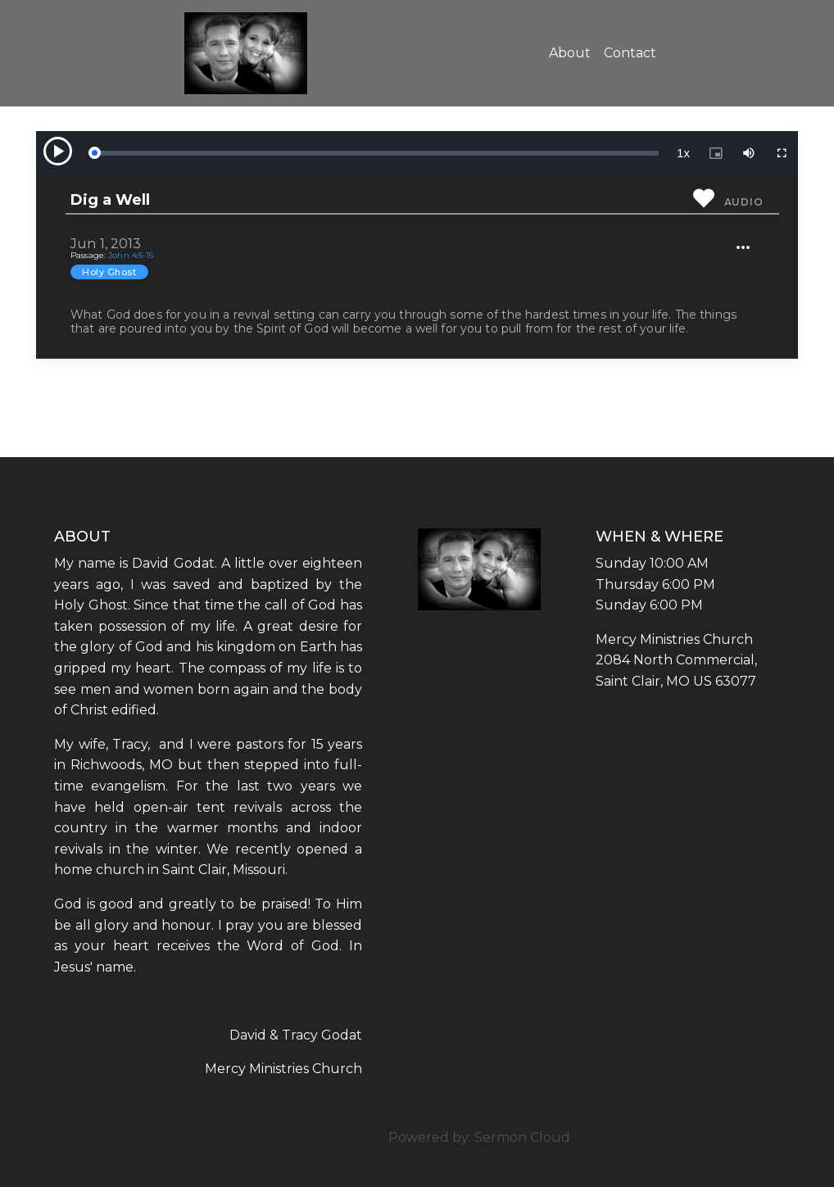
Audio (744, 202)
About (570, 53)
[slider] (376, 153)
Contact (630, 53)
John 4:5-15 (130, 255)
